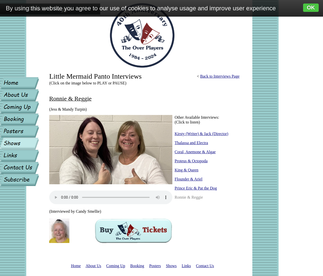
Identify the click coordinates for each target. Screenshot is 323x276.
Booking (137, 266)
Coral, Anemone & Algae (195, 152)
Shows (171, 266)
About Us (93, 266)
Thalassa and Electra (191, 143)
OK (311, 8)
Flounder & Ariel (188, 179)
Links (186, 266)
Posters (155, 266)
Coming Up (115, 266)
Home (76, 266)
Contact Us (205, 266)
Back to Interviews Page (219, 76)
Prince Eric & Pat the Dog (196, 188)
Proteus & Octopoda (191, 161)
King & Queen (186, 170)
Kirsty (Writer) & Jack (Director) (201, 134)
